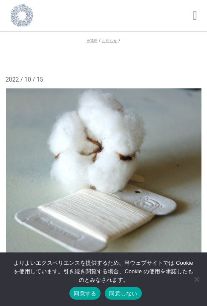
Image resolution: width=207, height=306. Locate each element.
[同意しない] (196, 280)
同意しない (123, 293)
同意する (85, 293)
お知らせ (109, 41)
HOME (91, 41)
